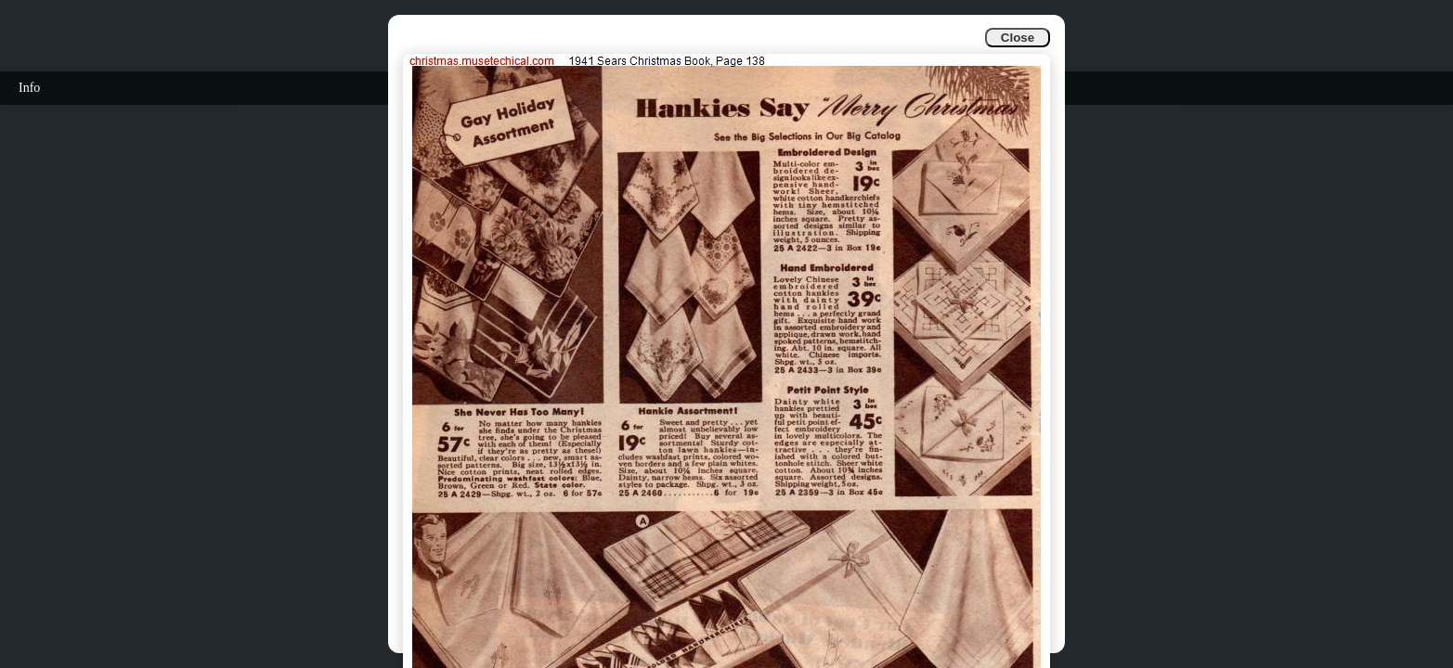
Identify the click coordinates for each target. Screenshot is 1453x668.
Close (1017, 38)
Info (29, 88)
